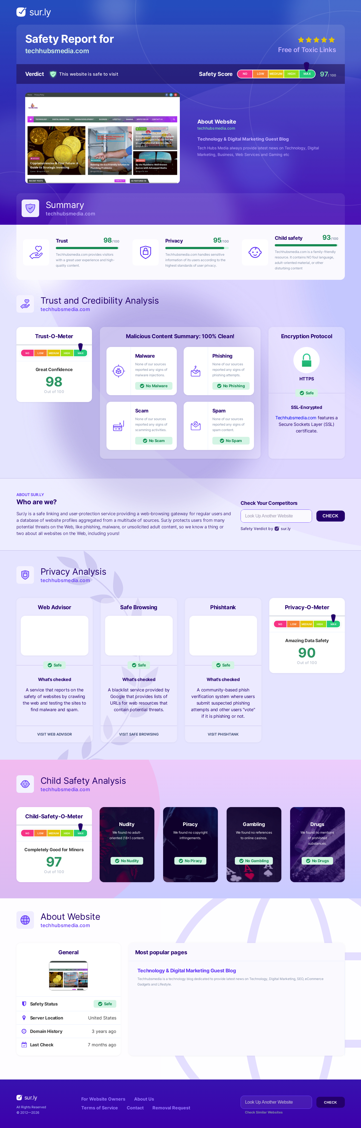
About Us (144, 1099)
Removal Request (171, 1107)
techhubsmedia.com (57, 51)
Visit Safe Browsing (139, 734)
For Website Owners (103, 1099)
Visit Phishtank (223, 734)
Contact (135, 1107)
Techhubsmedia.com (295, 417)
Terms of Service (99, 1107)
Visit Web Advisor (54, 734)
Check (330, 516)
